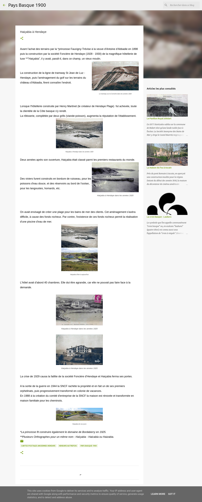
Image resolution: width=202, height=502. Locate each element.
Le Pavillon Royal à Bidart (159, 118)
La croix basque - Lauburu (159, 217)
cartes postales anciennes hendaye (38, 446)
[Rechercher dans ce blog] (184, 5)
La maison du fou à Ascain (159, 168)
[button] (22, 39)
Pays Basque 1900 (27, 5)
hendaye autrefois (68, 446)
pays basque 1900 (89, 446)
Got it (171, 494)
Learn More (158, 494)
